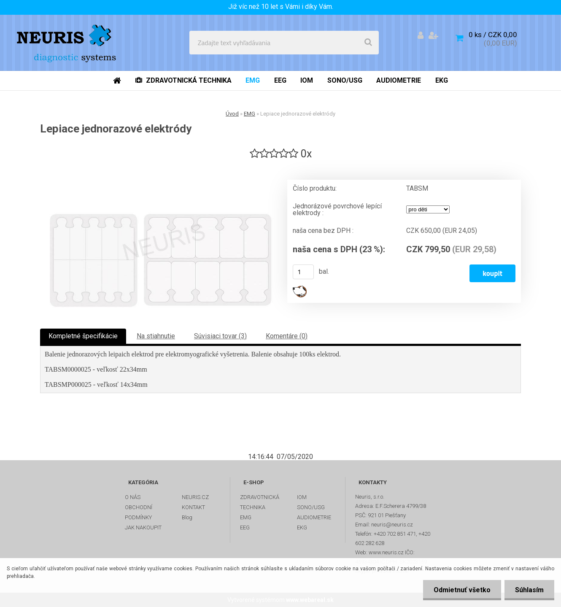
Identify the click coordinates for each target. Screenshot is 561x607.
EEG (245, 527)
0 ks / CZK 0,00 (493, 34)
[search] (368, 42)
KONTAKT (193, 507)
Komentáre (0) (286, 336)
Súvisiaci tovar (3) (220, 336)
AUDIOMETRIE (314, 517)
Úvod (232, 114)
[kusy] (303, 271)
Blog (187, 517)
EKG (302, 527)
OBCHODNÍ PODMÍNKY (138, 512)
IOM (302, 497)
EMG (249, 114)
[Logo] (68, 43)
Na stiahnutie (156, 336)
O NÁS (132, 497)
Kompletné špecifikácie (83, 336)
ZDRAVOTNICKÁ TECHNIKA (259, 502)
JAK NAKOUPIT (143, 527)
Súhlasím (529, 590)
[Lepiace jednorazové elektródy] (160, 239)
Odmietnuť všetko (462, 590)
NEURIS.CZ (195, 497)
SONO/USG (311, 507)
